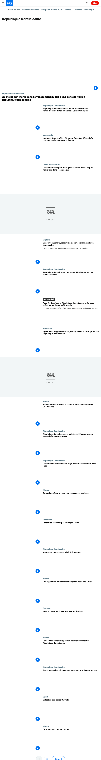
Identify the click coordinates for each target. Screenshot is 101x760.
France (68, 9)
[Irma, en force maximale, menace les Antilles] (71, 621)
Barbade (46, 608)
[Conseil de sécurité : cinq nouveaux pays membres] (71, 503)
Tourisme (77, 9)
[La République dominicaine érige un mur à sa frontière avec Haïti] (71, 474)
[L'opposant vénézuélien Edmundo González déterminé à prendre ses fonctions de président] (71, 148)
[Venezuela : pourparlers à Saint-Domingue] (71, 562)
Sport (45, 697)
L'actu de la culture (51, 164)
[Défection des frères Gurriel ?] (71, 710)
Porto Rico (47, 328)
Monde (46, 401)
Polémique (89, 9)
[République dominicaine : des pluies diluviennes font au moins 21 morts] (71, 283)
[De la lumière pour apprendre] (71, 739)
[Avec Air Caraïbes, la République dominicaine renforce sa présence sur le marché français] (71, 313)
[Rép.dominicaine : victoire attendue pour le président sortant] (71, 680)
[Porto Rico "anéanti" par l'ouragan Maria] (71, 533)
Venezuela (48, 135)
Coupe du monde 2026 (52, 9)
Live (95, 3)
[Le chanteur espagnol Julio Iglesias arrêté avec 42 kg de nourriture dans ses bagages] (71, 178)
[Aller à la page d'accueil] (9, 3)
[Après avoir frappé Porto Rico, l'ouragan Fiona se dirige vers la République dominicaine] (71, 341)
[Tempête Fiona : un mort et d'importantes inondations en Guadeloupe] (71, 415)
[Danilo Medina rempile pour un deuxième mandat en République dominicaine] (71, 651)
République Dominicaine (13, 93)
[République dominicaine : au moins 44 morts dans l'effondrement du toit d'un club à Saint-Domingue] (71, 119)
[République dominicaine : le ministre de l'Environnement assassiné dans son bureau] (71, 444)
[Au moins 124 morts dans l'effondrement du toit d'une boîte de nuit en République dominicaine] (50, 98)
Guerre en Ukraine (30, 9)
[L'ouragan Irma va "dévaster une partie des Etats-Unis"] (71, 592)
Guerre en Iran (13, 9)
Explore (46, 240)
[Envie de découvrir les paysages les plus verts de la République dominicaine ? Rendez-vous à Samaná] (71, 253)
